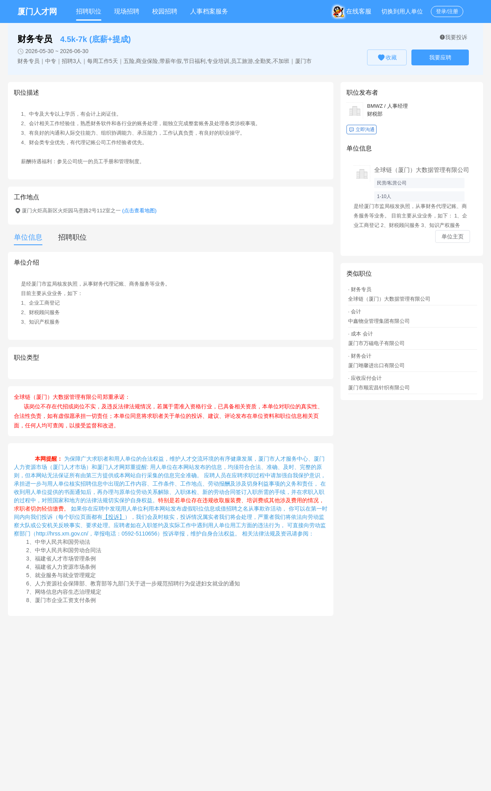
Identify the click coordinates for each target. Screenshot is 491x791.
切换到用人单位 (402, 11)
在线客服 (354, 11)
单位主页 (453, 236)
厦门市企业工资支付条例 (65, 600)
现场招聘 (126, 11)
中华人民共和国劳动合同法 (68, 550)
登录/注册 (447, 11)
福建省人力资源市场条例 (65, 567)
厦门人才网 (37, 11)
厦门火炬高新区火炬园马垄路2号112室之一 (89, 210)
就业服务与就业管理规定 (65, 575)
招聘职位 (88, 11)
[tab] (68, 237)
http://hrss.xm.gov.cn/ (62, 533)
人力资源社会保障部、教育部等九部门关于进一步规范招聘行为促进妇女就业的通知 (137, 583)
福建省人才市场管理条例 (65, 558)
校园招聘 (164, 11)
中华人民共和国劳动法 (62, 542)
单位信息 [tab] (28, 237)
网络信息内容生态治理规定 (68, 592)
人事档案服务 (209, 11)
